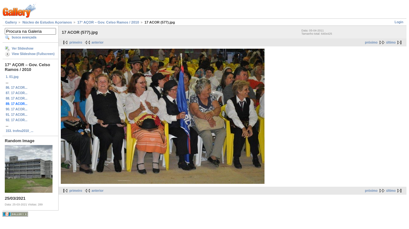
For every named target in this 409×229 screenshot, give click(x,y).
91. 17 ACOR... (16, 114)
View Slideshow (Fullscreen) (33, 54)
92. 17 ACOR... (16, 120)
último (391, 42)
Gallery (11, 22)
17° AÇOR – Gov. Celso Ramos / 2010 (108, 22)
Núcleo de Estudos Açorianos (47, 22)
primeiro (75, 42)
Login (399, 22)
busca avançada (24, 37)
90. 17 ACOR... (16, 109)
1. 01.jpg (12, 77)
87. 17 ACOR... (16, 93)
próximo (371, 42)
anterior (97, 42)
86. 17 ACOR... (16, 87)
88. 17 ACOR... (16, 98)
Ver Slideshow (22, 48)
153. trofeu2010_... (19, 131)
